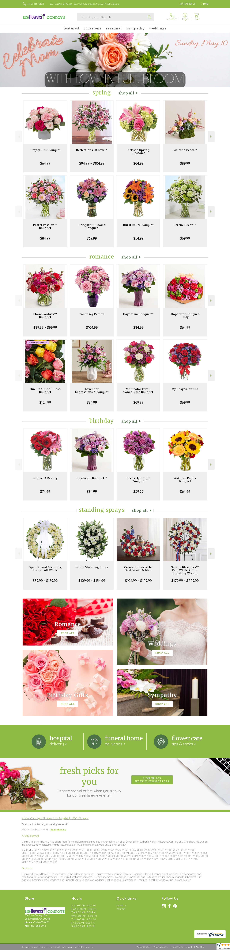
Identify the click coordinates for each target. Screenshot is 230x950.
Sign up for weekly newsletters (152, 780)
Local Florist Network (181, 947)
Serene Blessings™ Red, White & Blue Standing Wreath (185, 570)
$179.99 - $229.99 (185, 580)
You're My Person (91, 314)
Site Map (200, 947)
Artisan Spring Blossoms (138, 151)
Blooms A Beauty (45, 478)
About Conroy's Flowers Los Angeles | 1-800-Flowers (55, 818)
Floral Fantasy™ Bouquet (45, 315)
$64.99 (45, 163)
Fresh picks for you (89, 781)
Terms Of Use (143, 947)
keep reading (58, 829)
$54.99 (138, 238)
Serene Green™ (185, 225)
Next (211, 136)
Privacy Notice (161, 947)
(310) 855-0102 (36, 3)
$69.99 (92, 238)
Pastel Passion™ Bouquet (45, 226)
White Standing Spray (92, 567)
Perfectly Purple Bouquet (138, 479)
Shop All (126, 93)
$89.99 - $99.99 (45, 327)
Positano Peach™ (185, 150)
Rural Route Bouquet (138, 225)
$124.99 (45, 402)
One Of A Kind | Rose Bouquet (45, 390)
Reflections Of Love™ (92, 150)
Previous (18, 136)
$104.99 (92, 327)
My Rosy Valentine (185, 389)
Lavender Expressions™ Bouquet (92, 390)
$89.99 (185, 163)
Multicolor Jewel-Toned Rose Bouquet (138, 390)
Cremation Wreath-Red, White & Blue (138, 569)
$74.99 (45, 491)
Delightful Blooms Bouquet (91, 226)
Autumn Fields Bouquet (185, 479)
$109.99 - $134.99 (92, 580)
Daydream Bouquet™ (138, 314)
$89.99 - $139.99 (45, 580)
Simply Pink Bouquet (45, 150)
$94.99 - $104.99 (92, 163)
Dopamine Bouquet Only (185, 315)
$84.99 (45, 238)
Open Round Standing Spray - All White (45, 569)
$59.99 (138, 491)
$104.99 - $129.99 (138, 580)
